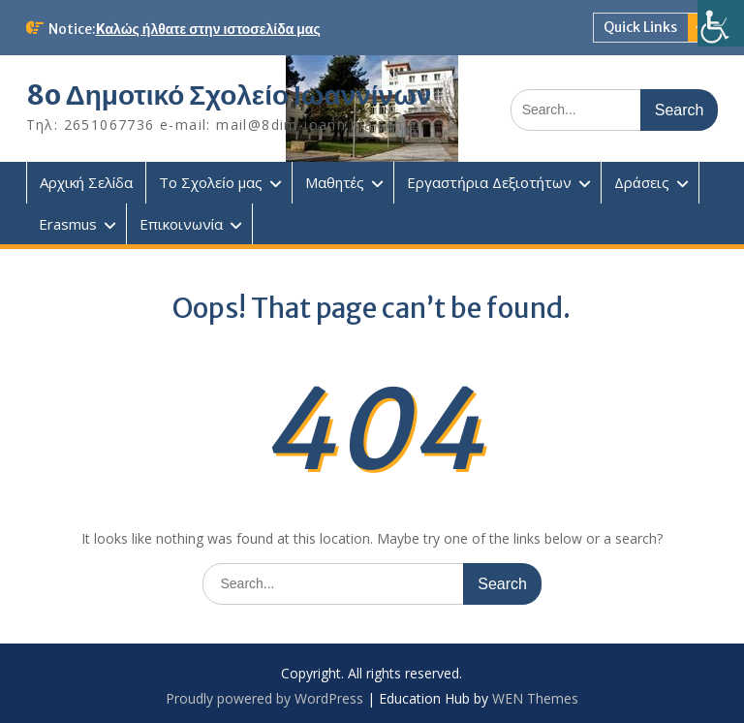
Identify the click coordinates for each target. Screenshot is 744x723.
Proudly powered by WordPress (264, 698)
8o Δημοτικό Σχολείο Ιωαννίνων (229, 95)
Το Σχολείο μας (210, 182)
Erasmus (68, 224)
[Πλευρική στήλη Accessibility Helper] (721, 23)
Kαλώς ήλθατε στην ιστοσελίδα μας (208, 29)
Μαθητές (335, 182)
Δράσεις (641, 182)
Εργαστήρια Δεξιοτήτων (489, 182)
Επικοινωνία (181, 224)
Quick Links (640, 27)
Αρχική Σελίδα (87, 182)
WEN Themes (535, 698)
